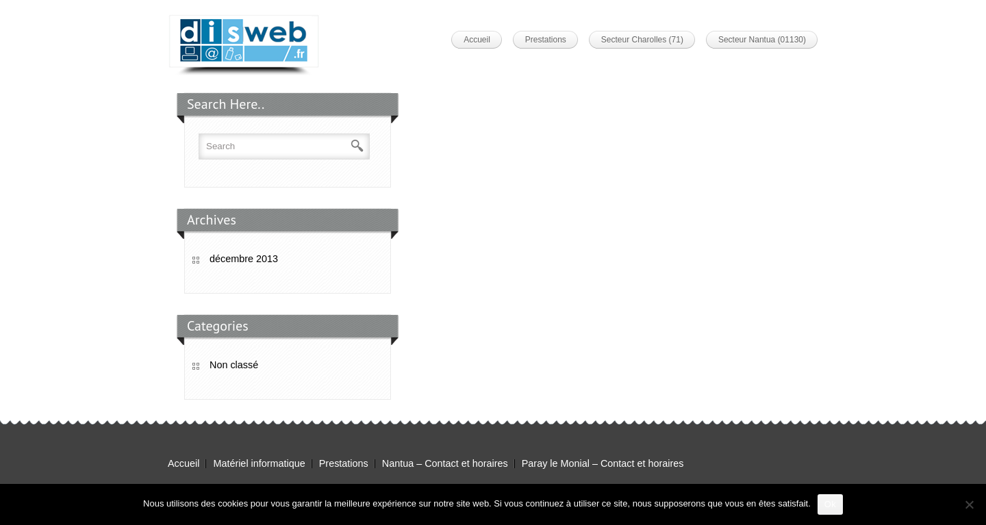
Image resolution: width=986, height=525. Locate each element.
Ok (830, 504)
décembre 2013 (244, 258)
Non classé (234, 364)
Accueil (477, 39)
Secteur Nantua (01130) (762, 39)
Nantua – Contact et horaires (445, 463)
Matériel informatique (259, 463)
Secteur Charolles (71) (642, 39)
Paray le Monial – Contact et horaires (603, 463)
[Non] (969, 504)
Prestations (545, 39)
